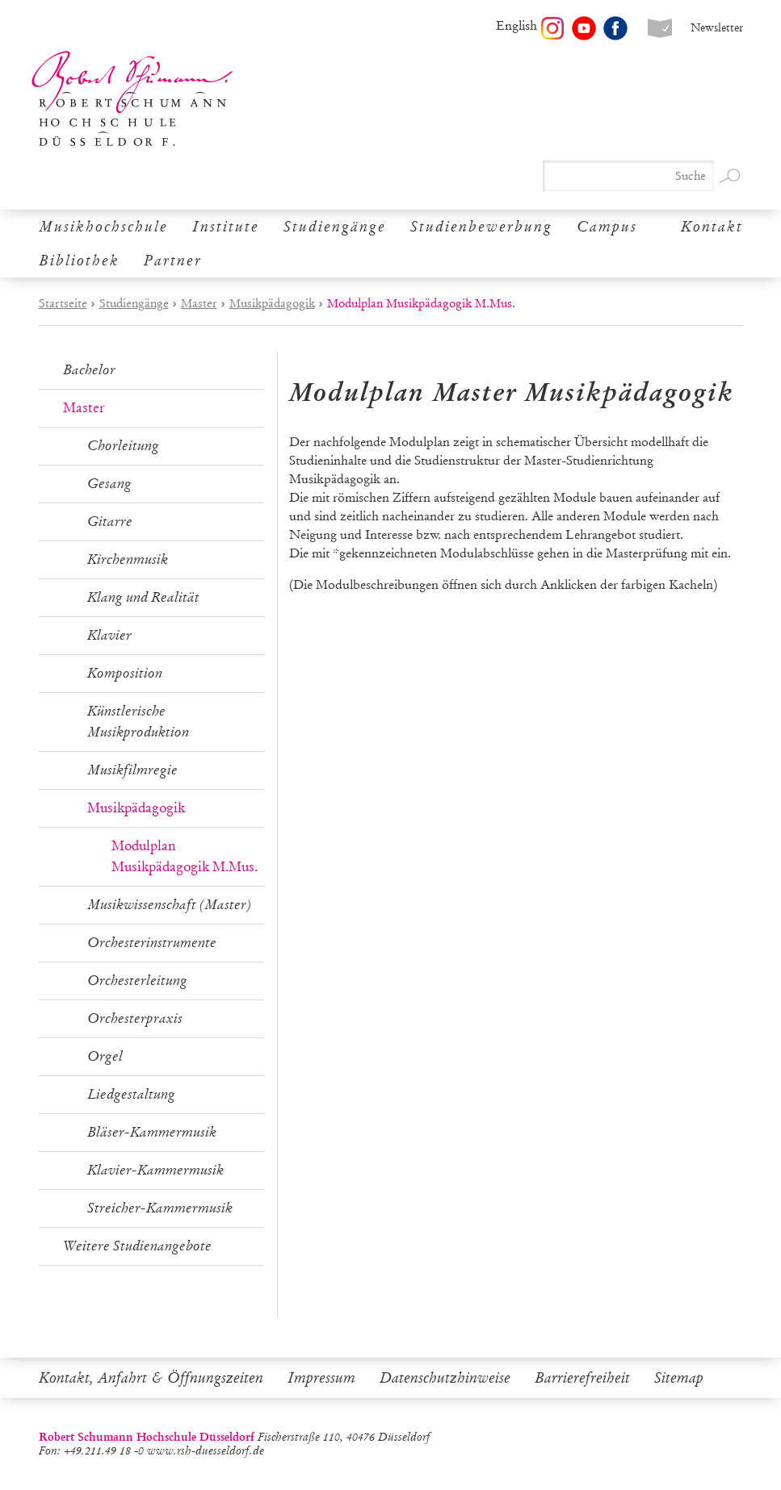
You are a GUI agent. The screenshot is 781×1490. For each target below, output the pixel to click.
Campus (607, 227)
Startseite (63, 303)
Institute (225, 227)
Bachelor (89, 369)
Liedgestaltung (131, 1094)
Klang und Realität (143, 597)
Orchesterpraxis (135, 1018)
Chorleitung (123, 445)
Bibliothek (79, 260)
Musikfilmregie (132, 770)
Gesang (109, 483)
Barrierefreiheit (582, 1378)
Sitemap (678, 1378)
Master (199, 303)
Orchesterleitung (137, 980)
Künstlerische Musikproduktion (138, 722)
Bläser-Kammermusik (151, 1132)
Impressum (321, 1378)
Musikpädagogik (272, 303)
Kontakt (712, 227)
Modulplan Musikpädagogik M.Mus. (184, 856)
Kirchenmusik (127, 559)
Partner (173, 260)
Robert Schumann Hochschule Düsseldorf (132, 99)
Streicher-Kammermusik (160, 1208)
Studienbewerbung (481, 227)
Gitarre (109, 521)
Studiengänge (334, 227)
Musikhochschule (103, 227)
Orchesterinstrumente (151, 942)
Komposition (124, 673)
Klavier (109, 635)
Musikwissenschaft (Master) (169, 904)
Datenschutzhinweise (445, 1378)
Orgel (105, 1056)
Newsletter (717, 28)
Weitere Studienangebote (137, 1245)
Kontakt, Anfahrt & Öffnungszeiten (151, 1378)
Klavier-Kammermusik (155, 1170)
